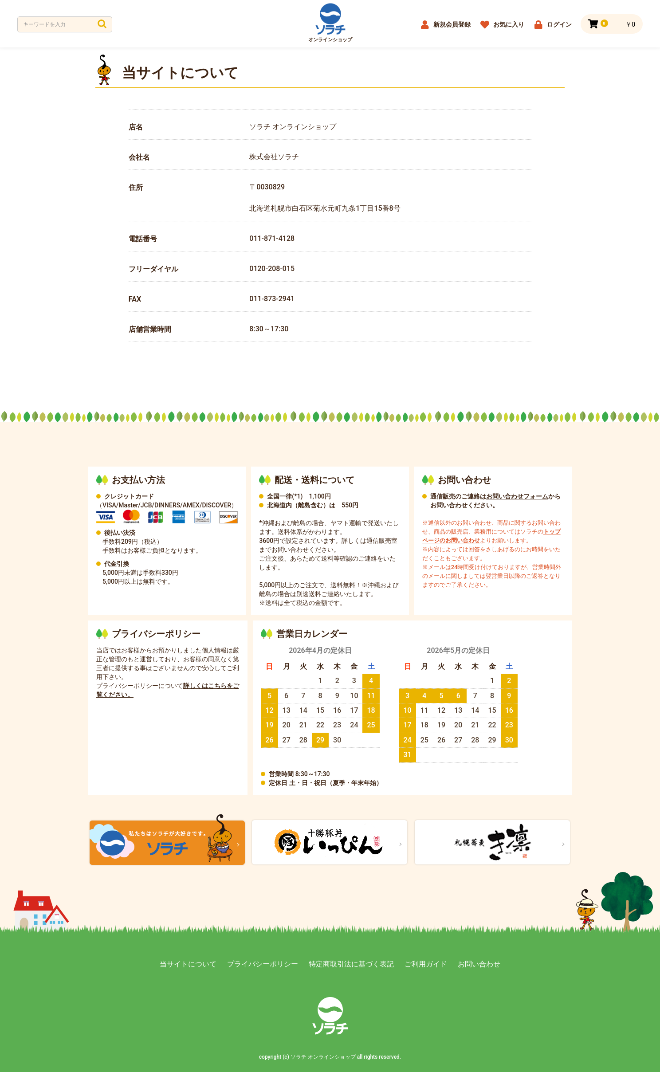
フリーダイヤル (153, 269)
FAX (135, 299)
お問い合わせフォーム (517, 496)
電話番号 (143, 239)
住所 (136, 187)
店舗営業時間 (150, 329)
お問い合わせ (479, 964)
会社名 (139, 157)
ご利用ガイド (426, 964)
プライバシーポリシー (262, 964)
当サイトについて (188, 964)
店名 (136, 127)
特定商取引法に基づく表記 (351, 964)
